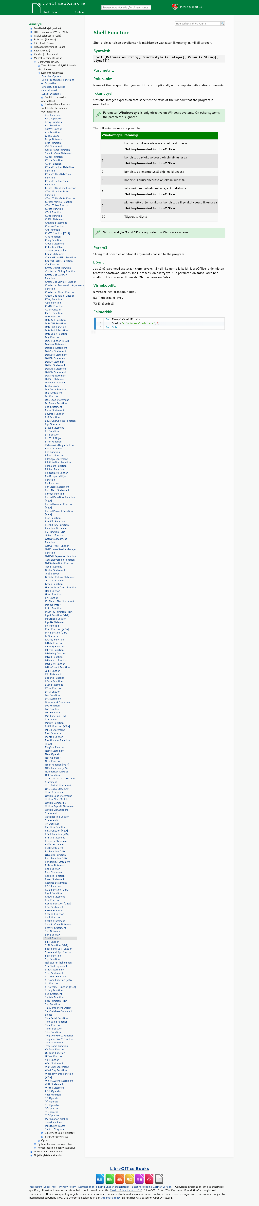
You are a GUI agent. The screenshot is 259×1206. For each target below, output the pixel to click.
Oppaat (45, 1140)
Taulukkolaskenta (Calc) (47, 35)
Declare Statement (55, 344)
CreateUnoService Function (60, 282)
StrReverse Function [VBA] (60, 987)
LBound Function (54, 678)
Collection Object (55, 247)
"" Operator (51, 1112)
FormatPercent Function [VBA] (59, 512)
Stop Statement (54, 973)
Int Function (52, 625)
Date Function (53, 316)
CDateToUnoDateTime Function (58, 175)
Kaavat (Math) (42, 50)
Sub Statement (53, 994)
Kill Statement (53, 674)
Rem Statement (54, 872)
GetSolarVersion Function (60, 559)
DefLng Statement (55, 368)
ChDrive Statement (56, 222)
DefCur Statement (55, 351)
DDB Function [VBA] (57, 341)
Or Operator (52, 823)
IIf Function (51, 598)
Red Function (52, 869)
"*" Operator (52, 1101)
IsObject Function (55, 664)
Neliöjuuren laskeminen (58, 962)
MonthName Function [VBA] (57, 742)
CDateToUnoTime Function (60, 188)
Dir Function (52, 396)
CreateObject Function (58, 268)
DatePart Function (55, 327)
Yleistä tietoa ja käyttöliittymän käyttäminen (57, 67)
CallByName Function (57, 150)
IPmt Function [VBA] (57, 629)
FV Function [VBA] (55, 532)
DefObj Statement (55, 372)
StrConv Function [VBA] (59, 980)
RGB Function (53, 886)
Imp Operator (52, 605)
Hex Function (52, 591)
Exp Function (52, 452)
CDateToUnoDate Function (60, 198)
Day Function (52, 337)
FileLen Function (54, 469)
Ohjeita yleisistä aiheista (48, 1155)
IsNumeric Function (56, 660)
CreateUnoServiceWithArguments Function (61, 287)
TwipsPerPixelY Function (59, 1039)
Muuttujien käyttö (55, 1126)
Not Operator (52, 757)
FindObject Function (56, 473)
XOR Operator (53, 1091)
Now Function (53, 761)
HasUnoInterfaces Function (60, 587)
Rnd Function (52, 900)
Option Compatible (56, 250)
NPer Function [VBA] (57, 764)
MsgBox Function (55, 747)
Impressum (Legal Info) (43, 1186)
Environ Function (54, 414)
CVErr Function (54, 313)
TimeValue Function (56, 1021)
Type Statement (54, 1042)
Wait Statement (54, 1063)
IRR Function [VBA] (56, 632)
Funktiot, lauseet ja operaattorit (54, 99)
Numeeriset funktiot (56, 771)
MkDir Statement (55, 730)
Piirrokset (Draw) (44, 43)
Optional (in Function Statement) (57, 818)
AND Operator (53, 118)
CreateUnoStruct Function (60, 292)
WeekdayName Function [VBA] (59, 1075)
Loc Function (52, 705)
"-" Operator (52, 1098)
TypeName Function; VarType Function (57, 1047)
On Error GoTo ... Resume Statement (59, 780)
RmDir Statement (55, 896)
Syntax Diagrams (51, 93)
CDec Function (53, 216)
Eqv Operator (52, 424)
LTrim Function (53, 688)
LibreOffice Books (129, 1168)
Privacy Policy (67, 1186)
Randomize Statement (57, 862)
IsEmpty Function (55, 646)
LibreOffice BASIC (48, 62)
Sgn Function (52, 935)
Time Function (53, 1025)
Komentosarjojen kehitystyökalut (56, 1147)
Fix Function (52, 483)
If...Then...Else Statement (59, 601)
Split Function (53, 955)
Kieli (77, 12)
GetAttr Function (54, 535)
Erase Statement (54, 427)
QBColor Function (55, 855)
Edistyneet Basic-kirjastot (59, 1133)
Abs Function (52, 115)
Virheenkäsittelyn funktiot (60, 445)
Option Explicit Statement (59, 806)
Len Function (52, 695)
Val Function (52, 1060)
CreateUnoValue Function (59, 295)
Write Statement (54, 1087)
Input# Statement (55, 622)
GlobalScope (52, 136)
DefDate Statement (56, 354)
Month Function (54, 737)
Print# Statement (55, 837)
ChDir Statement (54, 219)
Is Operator (51, 636)
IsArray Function (54, 639)
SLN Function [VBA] (56, 945)
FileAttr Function (54, 455)
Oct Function (52, 775)
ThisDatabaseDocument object (58, 1012)
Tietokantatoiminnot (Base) (49, 47)
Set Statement (53, 931)
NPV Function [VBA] (57, 768)
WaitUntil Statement (57, 1067)
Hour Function (53, 594)
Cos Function (52, 264)
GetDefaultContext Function (56, 540)
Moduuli (48, 12)
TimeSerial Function (56, 1018)
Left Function (52, 691)
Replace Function (55, 875)
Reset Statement (54, 879)
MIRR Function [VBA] (57, 726)
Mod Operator (53, 733)
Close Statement (54, 243)
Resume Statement (56, 882)
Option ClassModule (56, 799)
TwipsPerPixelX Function (59, 1035)
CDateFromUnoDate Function (57, 193)
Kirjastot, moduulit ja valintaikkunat (53, 88)
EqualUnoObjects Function (60, 420)
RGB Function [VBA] (57, 889)
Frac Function (53, 518)
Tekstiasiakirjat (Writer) (47, 28)
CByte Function (54, 160)
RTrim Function (54, 910)
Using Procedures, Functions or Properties (57, 81)
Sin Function (52, 941)
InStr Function (53, 608)
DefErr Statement (55, 361)
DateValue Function (56, 334)
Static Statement (54, 969)
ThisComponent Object (58, 1007)
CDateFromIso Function (59, 202)
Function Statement (56, 528)
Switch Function (54, 997)
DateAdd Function (55, 320)
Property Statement (56, 841)
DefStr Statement (55, 379)
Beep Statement (54, 139)
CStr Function (53, 302)
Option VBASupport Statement (56, 811)
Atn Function (52, 132)
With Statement (54, 1084)
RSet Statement (54, 907)
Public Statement (55, 844)
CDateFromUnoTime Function (57, 182)
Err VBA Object (53, 438)
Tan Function (52, 1004)
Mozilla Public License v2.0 (126, 1190)
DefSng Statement (55, 375)
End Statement (53, 407)
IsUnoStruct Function (57, 667)
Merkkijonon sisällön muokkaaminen (57, 1120)
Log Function (52, 712)
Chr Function (52, 229)
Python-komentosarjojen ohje (54, 1144)
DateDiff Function (55, 323)
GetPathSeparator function (60, 556)
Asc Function (52, 125)
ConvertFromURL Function (60, 257)
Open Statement (54, 792)
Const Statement (54, 254)
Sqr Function (52, 959)
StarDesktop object (56, 966)
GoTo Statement (54, 580)
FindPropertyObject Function (56, 478)
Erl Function (52, 431)
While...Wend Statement (59, 1080)
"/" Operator (52, 1108)
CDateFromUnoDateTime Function (59, 168)
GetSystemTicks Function (59, 563)
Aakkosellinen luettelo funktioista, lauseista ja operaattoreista (55, 108)
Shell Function (53, 938)
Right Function (53, 893)
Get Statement (53, 566)
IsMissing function (55, 653)
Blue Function (53, 143)
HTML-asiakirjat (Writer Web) (51, 32)
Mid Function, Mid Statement (55, 717)
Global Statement (55, 570)
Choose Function (54, 226)
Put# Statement (54, 848)
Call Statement (53, 146)
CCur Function (53, 163)
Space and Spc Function (58, 948)
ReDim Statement (55, 865)
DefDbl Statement (55, 358)
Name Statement (54, 750)
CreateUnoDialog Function (60, 271)
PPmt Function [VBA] (57, 834)
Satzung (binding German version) (152, 1186)
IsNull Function (54, 657)
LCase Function (54, 681)
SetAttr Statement (55, 928)
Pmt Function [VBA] (56, 830)
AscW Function (53, 129)
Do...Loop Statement (57, 400)
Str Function (52, 983)
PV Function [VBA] (56, 851)
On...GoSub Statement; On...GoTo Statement (58, 787)
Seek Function (53, 917)
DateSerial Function (56, 330)
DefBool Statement (56, 348)
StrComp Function (55, 976)
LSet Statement (54, 684)
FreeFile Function (55, 521)
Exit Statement (53, 448)
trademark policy (110, 1197)
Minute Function (54, 723)
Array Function (53, 122)
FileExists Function (56, 466)
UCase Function (54, 1056)
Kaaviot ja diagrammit (46, 54)
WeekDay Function (56, 1070)
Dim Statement (53, 393)
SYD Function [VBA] (56, 1001)
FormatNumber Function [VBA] (59, 505)
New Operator (53, 754)
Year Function (53, 1094)
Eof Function (52, 417)
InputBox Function (55, 618)
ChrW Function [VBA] (57, 233)
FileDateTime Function (58, 462)
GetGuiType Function (57, 546)
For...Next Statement (57, 486)
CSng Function (53, 299)
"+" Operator (52, 1105)
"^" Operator (52, 1115)
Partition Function (55, 827)
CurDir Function (54, 306)
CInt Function (53, 236)
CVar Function (53, 309)
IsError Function (54, 650)
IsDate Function (54, 643)
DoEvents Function (56, 403)
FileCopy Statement (56, 459)
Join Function (52, 671)
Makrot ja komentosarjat (48, 58)
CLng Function (53, 240)
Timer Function (53, 1028)
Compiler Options (51, 76)
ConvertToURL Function (59, 261)
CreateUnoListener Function (56, 276)
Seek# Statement (55, 921)
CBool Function (54, 156)
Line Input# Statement (58, 702)
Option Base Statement (58, 796)
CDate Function (54, 209)
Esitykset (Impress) (45, 39)
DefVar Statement (55, 382)
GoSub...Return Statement (60, 577)
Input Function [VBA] (57, 615)
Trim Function (53, 1032)
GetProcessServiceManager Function (60, 551)
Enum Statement (54, 410)
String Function (54, 990)
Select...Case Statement (58, 153)
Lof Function (52, 709)
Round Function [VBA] (58, 903)
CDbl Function (53, 212)
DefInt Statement (55, 365)
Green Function (54, 584)
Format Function (54, 493)
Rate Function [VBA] (57, 858)
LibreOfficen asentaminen (48, 1151)
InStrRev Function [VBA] (59, 612)
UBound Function (55, 1053)
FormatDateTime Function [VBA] (60, 498)
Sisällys (34, 23)
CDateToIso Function (57, 205)
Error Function (53, 441)
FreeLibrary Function (57, 525)
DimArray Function (56, 389)
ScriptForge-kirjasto (56, 1136)
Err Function (52, 434)
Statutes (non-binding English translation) (103, 1186)
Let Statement (53, 698)
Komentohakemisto (52, 72)
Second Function (54, 914)
